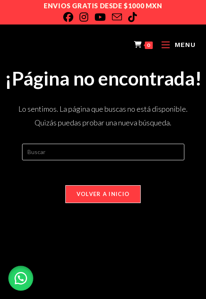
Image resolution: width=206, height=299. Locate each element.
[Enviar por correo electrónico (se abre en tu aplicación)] (120, 17)
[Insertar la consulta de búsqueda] (103, 152)
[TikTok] (135, 17)
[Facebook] (71, 17)
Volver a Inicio (103, 194)
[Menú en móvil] (175, 45)
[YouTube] (103, 17)
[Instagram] (86, 17)
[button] (20, 278)
